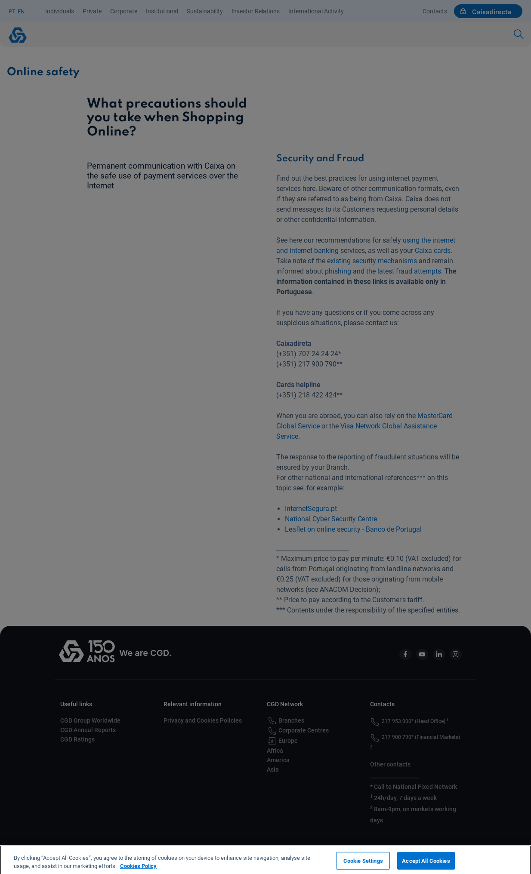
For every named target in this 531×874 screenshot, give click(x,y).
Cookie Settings (363, 864)
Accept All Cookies (426, 864)
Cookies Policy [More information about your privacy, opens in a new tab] (138, 870)
